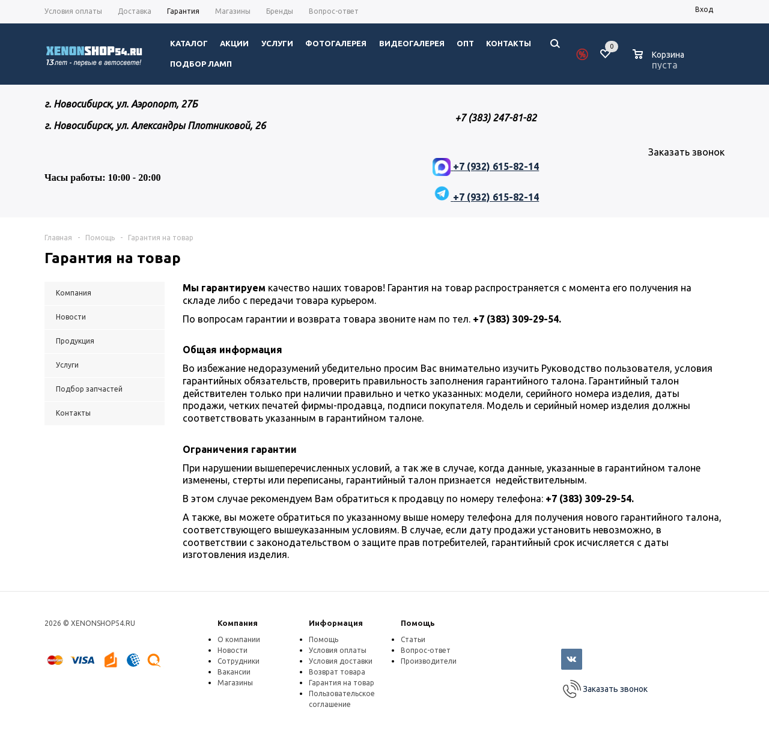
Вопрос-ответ (426, 650)
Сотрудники (238, 661)
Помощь (418, 623)
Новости (232, 650)
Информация (336, 623)
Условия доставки (340, 661)
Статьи (413, 639)
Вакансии (234, 672)
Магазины (235, 683)
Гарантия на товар (341, 683)
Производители (429, 661)
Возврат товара (337, 672)
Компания (237, 623)
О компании (238, 639)
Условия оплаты (337, 650)
